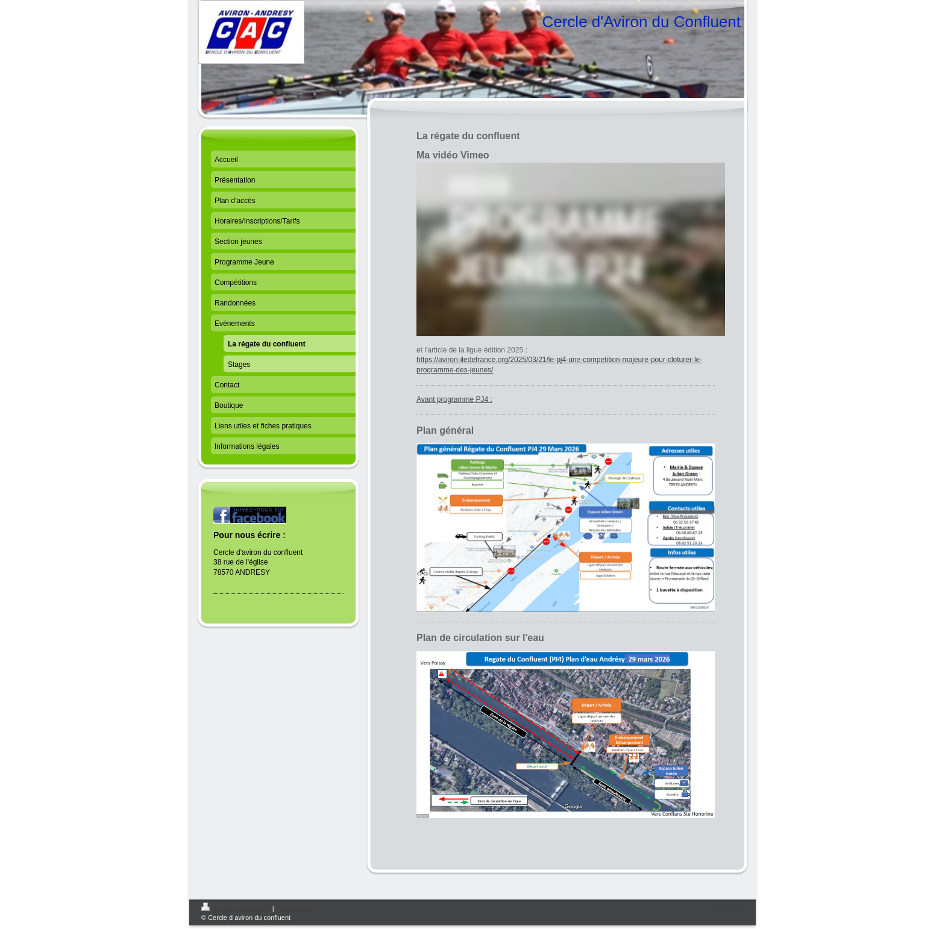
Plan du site (293, 908)
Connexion (728, 906)
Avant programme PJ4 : (454, 399)
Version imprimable (236, 908)
